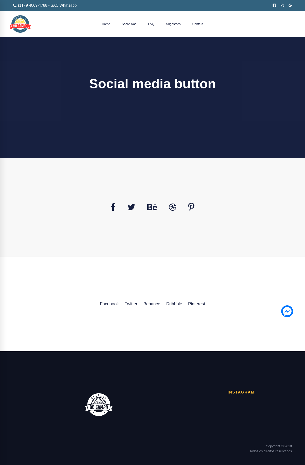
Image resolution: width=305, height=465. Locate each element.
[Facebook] (113, 207)
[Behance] (152, 207)
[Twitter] (131, 207)
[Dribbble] (172, 207)
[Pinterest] (191, 207)
